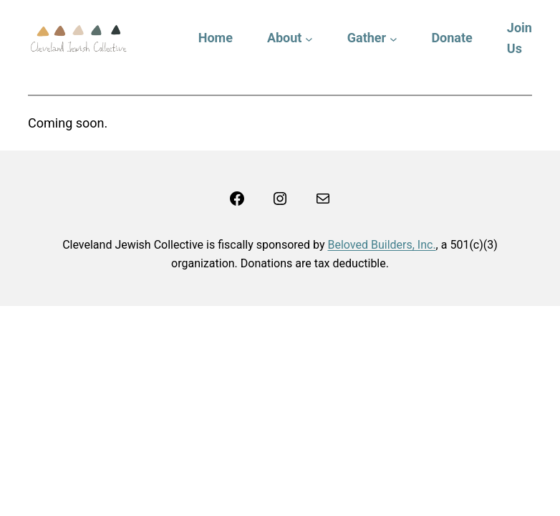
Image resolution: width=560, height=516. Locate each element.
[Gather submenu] (393, 38)
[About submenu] (309, 38)
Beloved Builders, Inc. (381, 245)
